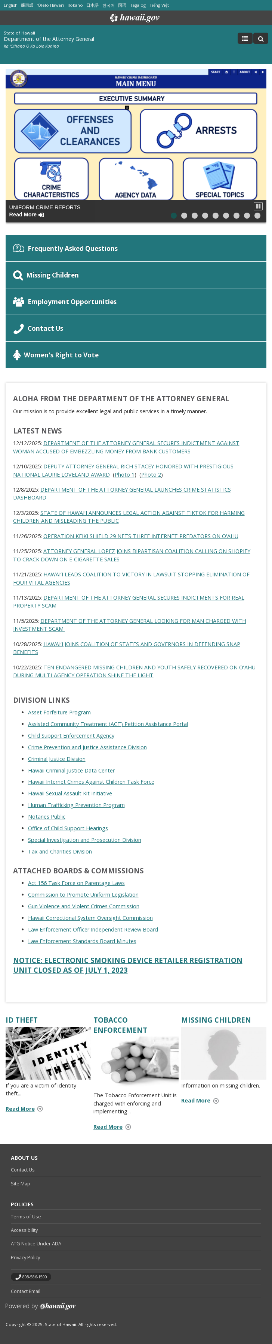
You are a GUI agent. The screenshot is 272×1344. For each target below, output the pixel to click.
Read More (27, 1109)
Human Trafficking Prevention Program (76, 804)
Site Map (20, 1183)
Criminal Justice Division (57, 758)
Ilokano (75, 5)
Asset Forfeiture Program (59, 712)
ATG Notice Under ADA (36, 1243)
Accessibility (24, 1230)
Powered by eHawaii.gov (40, 1309)
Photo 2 (151, 474)
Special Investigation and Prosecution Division (84, 839)
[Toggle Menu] (245, 38)
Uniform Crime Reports (45, 211)
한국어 (108, 5)
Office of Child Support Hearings (68, 828)
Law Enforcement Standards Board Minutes (82, 941)
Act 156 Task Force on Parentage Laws (76, 882)
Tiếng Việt (159, 5)
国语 (122, 5)
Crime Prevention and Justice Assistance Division (87, 747)
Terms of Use (26, 1216)
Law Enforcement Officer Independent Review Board (93, 929)
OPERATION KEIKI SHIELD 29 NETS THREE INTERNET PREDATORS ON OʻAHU (140, 536)
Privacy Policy (25, 1257)
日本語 (92, 5)
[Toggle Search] (260, 38)
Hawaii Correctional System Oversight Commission (90, 917)
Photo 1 (125, 474)
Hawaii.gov (134, 18)
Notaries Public (46, 816)
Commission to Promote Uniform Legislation (83, 894)
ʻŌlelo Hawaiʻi (50, 5)
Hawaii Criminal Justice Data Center (71, 770)
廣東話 (27, 5)
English (11, 5)
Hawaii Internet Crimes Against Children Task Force (91, 781)
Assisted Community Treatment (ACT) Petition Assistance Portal (108, 724)
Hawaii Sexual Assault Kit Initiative (70, 793)
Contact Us (23, 1169)
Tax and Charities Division (60, 851)
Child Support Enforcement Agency (71, 735)
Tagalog (138, 5)
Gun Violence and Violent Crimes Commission (83, 906)
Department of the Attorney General (49, 38)
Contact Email (25, 1291)
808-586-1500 (34, 1277)
